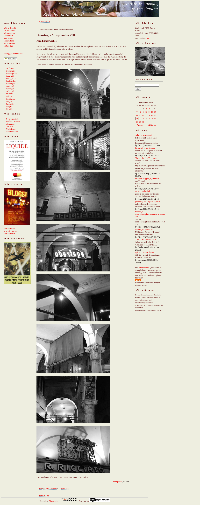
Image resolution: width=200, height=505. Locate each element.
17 (146, 115)
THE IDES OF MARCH (145, 239)
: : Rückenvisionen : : (13, 121)
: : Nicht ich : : (10, 129)
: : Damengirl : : (10, 71)
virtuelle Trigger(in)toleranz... (147, 178)
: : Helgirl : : (9, 109)
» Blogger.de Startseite (13, 53)
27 (155, 118)
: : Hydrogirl (9, 88)
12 (152, 112)
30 (143, 122)
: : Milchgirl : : (10, 91)
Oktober (152, 125)
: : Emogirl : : (9, 104)
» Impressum (9, 33)
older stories (44, 495)
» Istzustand (9, 41)
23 (143, 118)
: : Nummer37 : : (11, 131)
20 (155, 115)
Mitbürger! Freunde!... (144, 229)
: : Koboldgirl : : (11, 83)
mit (147, 38)
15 (140, 115)
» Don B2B (8, 46)
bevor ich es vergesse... (145, 148)
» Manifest (8, 35)
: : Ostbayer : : (10, 126)
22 (140, 118)
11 (149, 112)
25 (149, 118)
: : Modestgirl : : (11, 68)
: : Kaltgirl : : (9, 99)
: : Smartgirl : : (10, 76)
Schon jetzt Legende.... (145, 135)
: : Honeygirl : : (10, 73)
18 (149, 115)
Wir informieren (10, 231)
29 (140, 122)
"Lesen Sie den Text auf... (146, 158)
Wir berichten (9, 233)
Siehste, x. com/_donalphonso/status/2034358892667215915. (153, 214)
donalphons (117, 481)
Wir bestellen (9, 228)
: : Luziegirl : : (10, 81)
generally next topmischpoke (147, 201)
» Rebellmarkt (10, 28)
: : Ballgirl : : (9, 96)
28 (137, 122)
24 (146, 118)
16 (143, 115)
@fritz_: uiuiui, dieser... (145, 252)
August (140, 125)
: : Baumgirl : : (10, 86)
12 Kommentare (50, 488)
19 (152, 115)
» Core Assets (9, 30)
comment (65, 488)
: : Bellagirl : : (10, 78)
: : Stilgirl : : (9, 101)
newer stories (44, 21)
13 (155, 112)
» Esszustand (9, 43)
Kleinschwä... (144, 267)
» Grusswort (9, 38)
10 (146, 112)
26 (152, 118)
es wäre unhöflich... (143, 191)
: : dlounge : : (9, 124)
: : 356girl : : (9, 106)
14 (137, 115)
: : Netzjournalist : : (12, 119)
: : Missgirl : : (9, 93)
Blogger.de (53, 501)
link (40, 488)
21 (137, 118)
